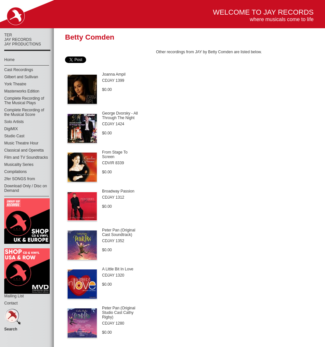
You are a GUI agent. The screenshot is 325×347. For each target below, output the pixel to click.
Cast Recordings (18, 70)
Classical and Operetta (24, 150)
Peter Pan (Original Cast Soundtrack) (118, 232)
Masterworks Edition (21, 91)
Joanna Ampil (113, 74)
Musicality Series (18, 164)
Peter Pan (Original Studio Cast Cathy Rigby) (118, 312)
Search (10, 329)
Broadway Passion (118, 191)
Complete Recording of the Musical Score (24, 112)
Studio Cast (14, 136)
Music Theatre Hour (21, 143)
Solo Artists (14, 121)
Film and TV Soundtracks (26, 157)
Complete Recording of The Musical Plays (24, 100)
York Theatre (15, 84)
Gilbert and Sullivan (21, 77)
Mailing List (14, 296)
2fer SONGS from (19, 179)
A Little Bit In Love (117, 269)
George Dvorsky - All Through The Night (120, 115)
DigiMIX (11, 129)
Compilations (15, 171)
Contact (11, 303)
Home (9, 59)
